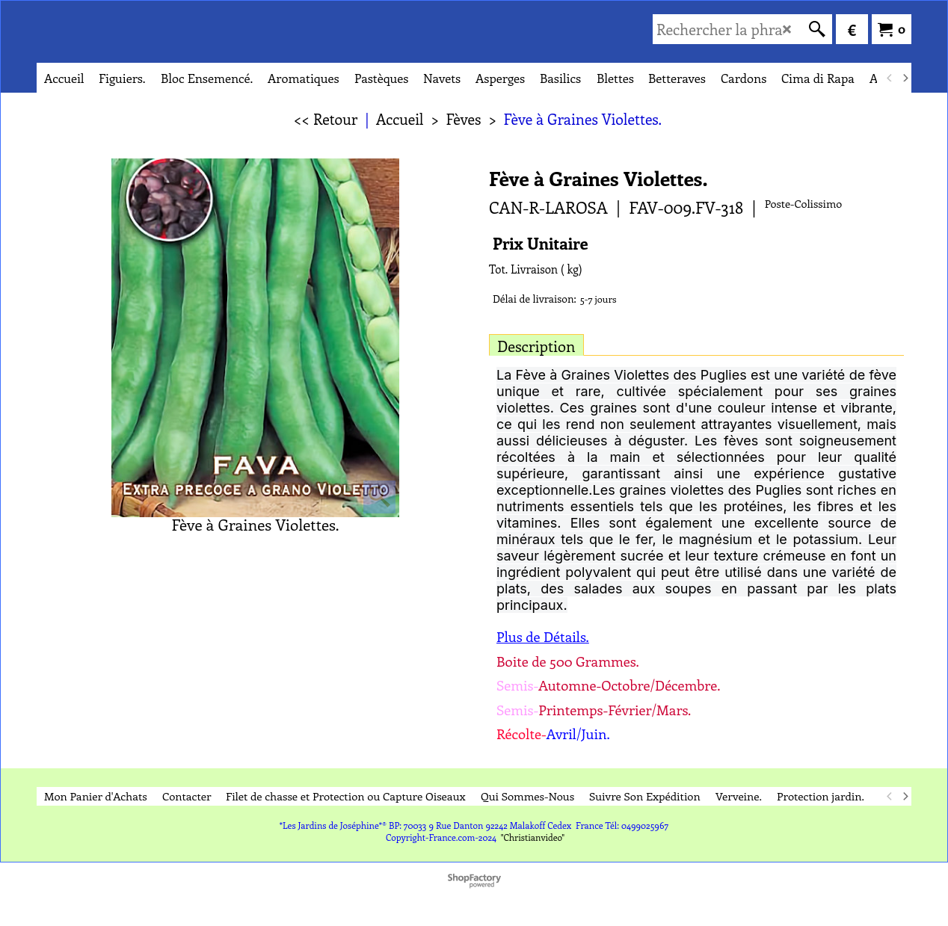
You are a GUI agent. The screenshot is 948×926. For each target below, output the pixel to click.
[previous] (889, 77)
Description (536, 346)
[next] (904, 77)
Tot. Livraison (523, 269)
